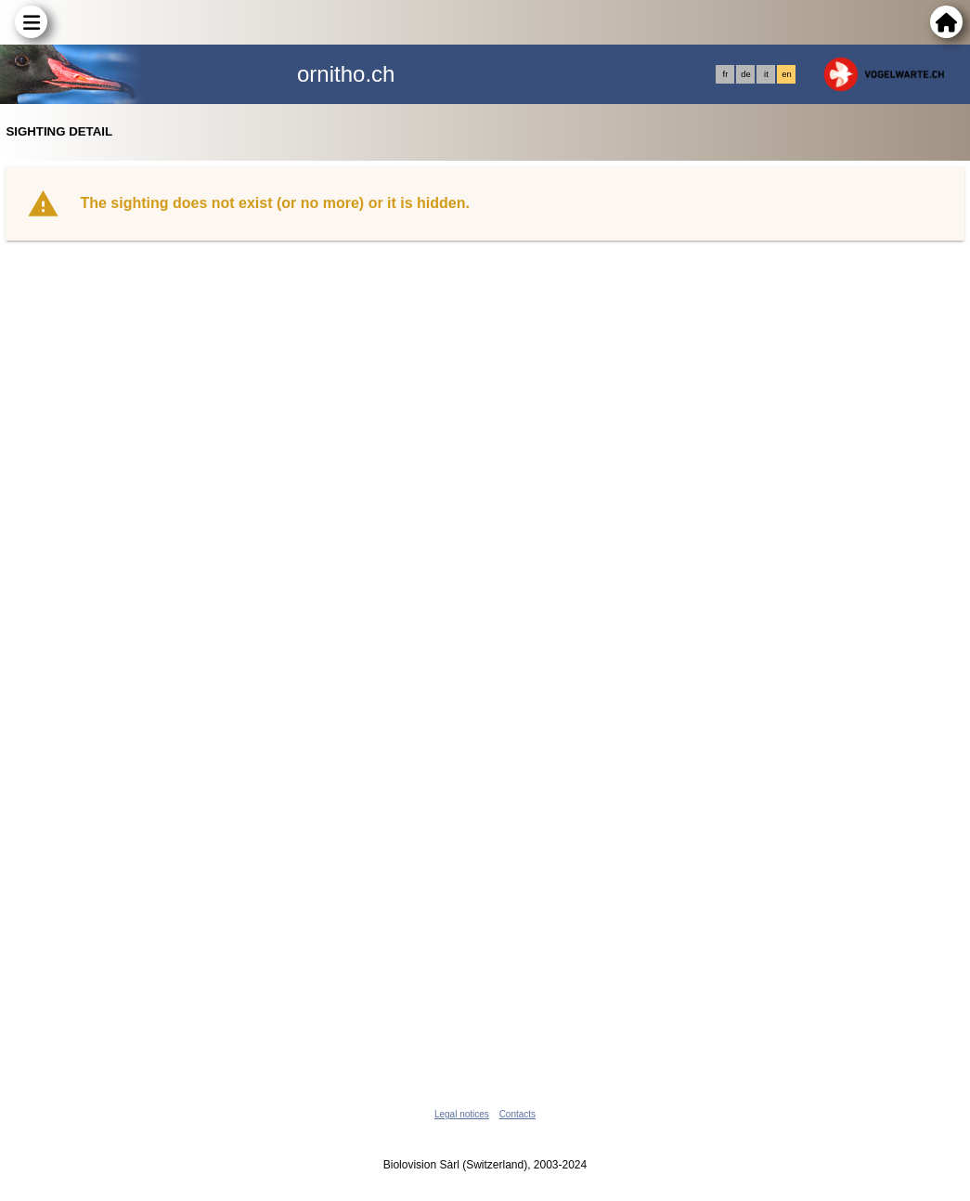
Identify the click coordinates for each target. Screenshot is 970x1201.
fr (726, 74)
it (766, 74)
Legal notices (461, 1114)
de (745, 74)
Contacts (517, 1114)
